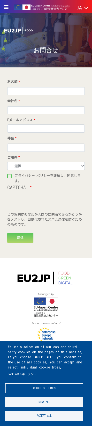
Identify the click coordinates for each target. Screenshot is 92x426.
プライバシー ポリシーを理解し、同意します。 (48, 176)
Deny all (44, 402)
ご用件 (12, 157)
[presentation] (44, 202)
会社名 (12, 101)
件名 (10, 138)
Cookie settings (44, 388)
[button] (79, 8)
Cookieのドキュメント (22, 374)
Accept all (44, 415)
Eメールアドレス (20, 120)
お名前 (12, 82)
